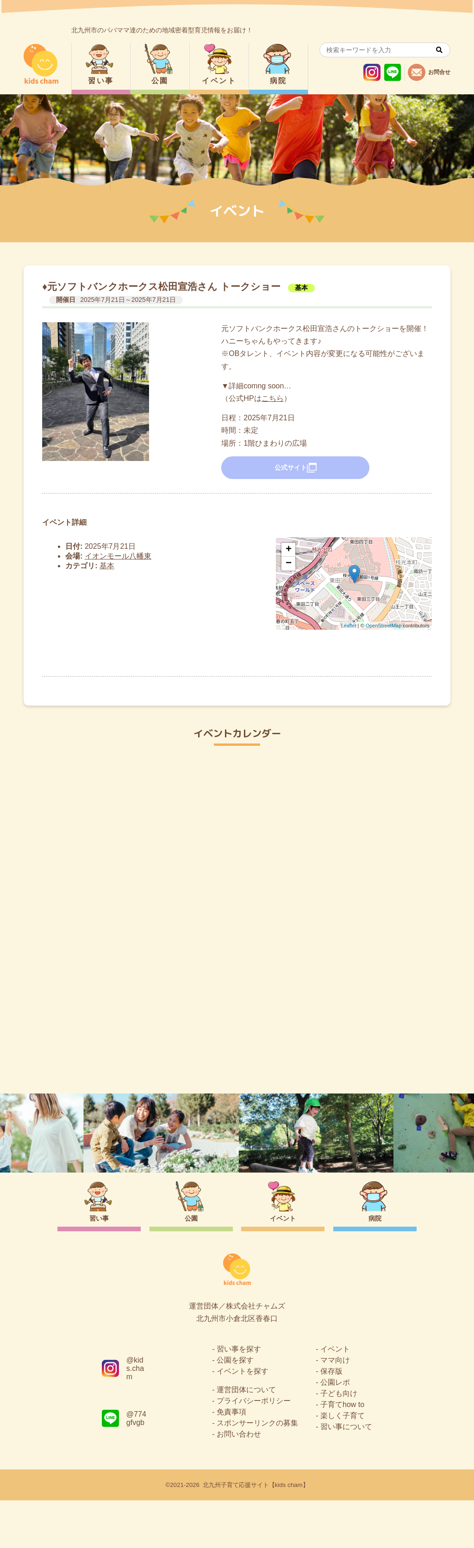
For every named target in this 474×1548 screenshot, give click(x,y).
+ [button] (289, 550)
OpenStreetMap (384, 625)
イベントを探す (242, 1419)
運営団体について (246, 1437)
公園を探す (235, 1408)
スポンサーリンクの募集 (257, 1470)
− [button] (289, 564)
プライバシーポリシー (254, 1448)
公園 (159, 81)
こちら (273, 398)
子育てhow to (342, 1452)
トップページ (237, 1053)
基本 (301, 287)
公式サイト (295, 468)
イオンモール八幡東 (118, 556)
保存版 (331, 1419)
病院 (278, 81)
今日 (435, 782)
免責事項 (231, 1459)
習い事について (346, 1474)
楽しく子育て (342, 1463)
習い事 (100, 81)
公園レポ (335, 1430)
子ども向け (338, 1441)
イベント (219, 81)
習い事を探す (239, 1397)
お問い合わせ (239, 1482)
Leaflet (348, 625)
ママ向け (335, 1408)
